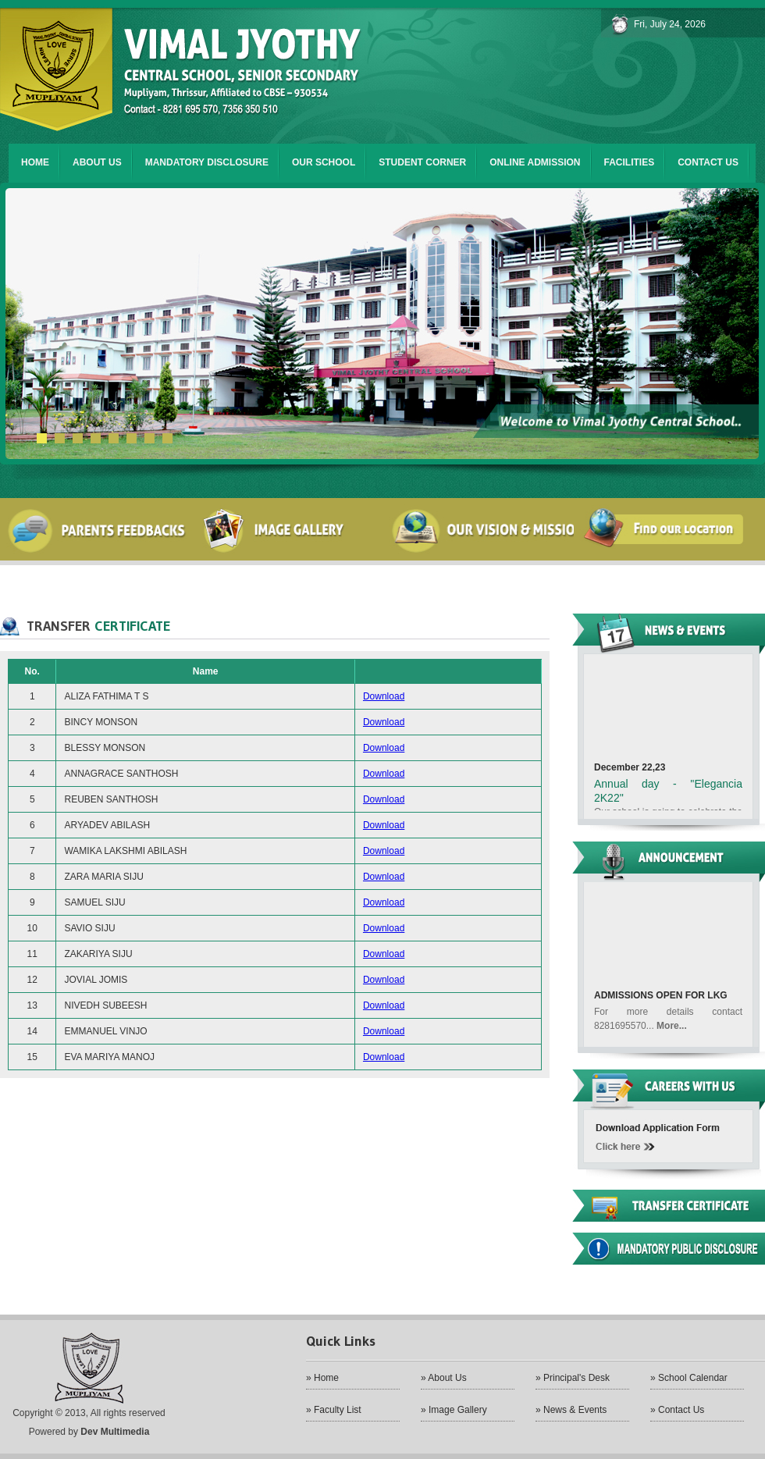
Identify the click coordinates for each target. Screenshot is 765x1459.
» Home (322, 1377)
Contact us (708, 162)
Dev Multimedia (114, 1431)
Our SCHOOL (323, 162)
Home (35, 162)
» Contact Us (677, 1409)
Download (383, 696)
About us (97, 162)
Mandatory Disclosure (207, 162)
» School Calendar (689, 1377)
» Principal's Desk (573, 1377)
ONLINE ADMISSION (534, 162)
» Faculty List (333, 1409)
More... (671, 1035)
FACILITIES (629, 162)
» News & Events (571, 1409)
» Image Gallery (454, 1409)
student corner (422, 162)
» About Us (444, 1377)
